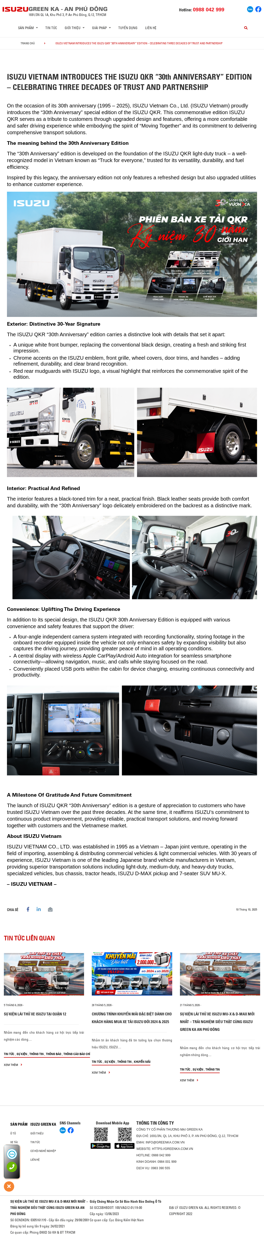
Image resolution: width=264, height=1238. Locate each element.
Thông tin (36, 1054)
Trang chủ (28, 43)
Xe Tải (14, 1142)
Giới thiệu (37, 1133)
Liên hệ (150, 28)
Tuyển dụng (127, 28)
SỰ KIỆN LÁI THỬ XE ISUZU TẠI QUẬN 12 (35, 1014)
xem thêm (13, 1065)
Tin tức (51, 28)
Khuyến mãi (142, 1062)
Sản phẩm (19, 1124)
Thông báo (53, 1054)
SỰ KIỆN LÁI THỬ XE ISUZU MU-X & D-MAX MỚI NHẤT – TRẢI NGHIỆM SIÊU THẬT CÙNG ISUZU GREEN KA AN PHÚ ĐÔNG (217, 1022)
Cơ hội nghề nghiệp (43, 1151)
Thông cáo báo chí (76, 1054)
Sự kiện (21, 1054)
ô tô (13, 1133)
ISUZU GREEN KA (43, 1124)
